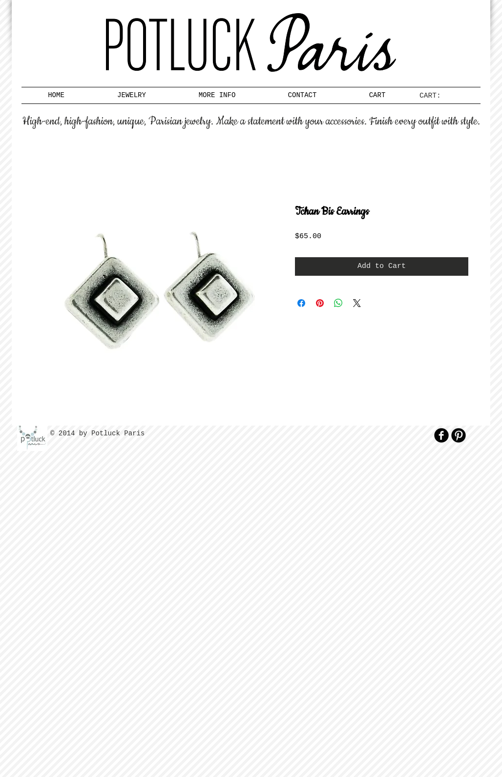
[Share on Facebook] (301, 303)
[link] (434, 95)
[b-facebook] (441, 435)
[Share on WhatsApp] (338, 303)
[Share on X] (357, 303)
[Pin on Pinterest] (320, 303)
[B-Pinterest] (458, 435)
